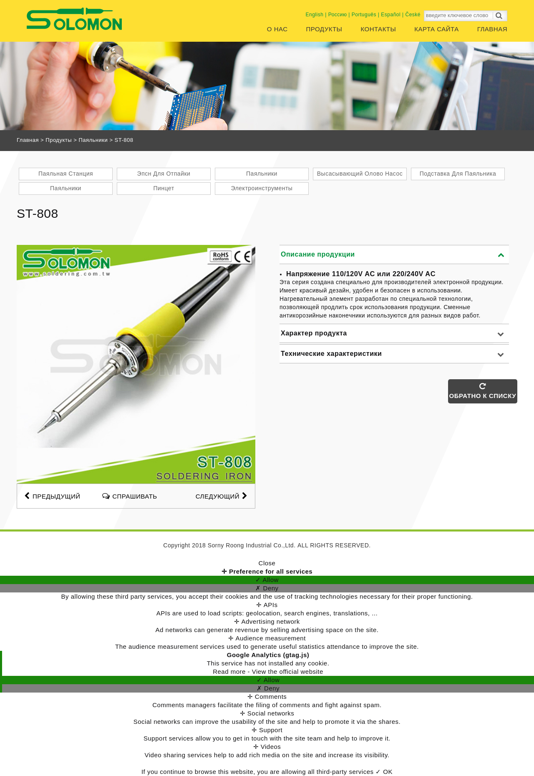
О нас (277, 29)
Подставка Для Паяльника (458, 173)
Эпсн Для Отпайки (164, 173)
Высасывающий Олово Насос (360, 173)
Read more (230, 671)
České (413, 15)
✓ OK (384, 771)
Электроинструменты (262, 188)
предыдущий (52, 495)
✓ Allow (267, 579)
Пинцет (163, 188)
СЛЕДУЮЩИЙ (222, 495)
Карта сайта (436, 29)
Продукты (324, 29)
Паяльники (93, 140)
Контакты (378, 29)
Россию (337, 15)
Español (390, 15)
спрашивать (135, 495)
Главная (492, 29)
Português (364, 15)
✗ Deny (266, 588)
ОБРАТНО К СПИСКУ (482, 391)
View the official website (287, 671)
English (315, 15)
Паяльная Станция (65, 173)
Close (267, 563)
